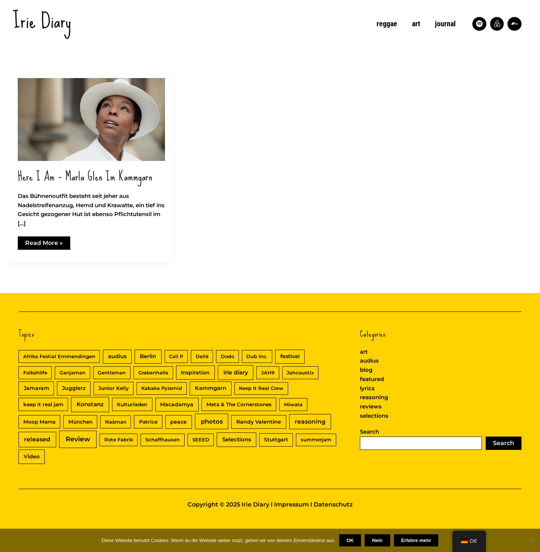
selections (374, 415)
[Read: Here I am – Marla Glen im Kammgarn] (91, 118)
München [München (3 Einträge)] (80, 422)
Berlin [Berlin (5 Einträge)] (148, 356)
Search (369, 431)
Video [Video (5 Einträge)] (32, 456)
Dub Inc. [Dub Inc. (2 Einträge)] (256, 356)
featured (372, 379)
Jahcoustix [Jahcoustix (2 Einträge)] (300, 373)
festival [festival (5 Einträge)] (290, 356)
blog (366, 369)
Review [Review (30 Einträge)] (77, 439)
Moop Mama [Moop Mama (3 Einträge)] (39, 422)
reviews (371, 406)
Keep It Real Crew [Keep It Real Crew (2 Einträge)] (261, 388)
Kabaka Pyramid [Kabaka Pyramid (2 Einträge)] (161, 388)
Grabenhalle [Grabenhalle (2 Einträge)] (153, 373)
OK (350, 540)
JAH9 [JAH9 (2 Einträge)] (267, 373)
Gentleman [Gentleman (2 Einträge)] (112, 373)
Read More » (44, 244)
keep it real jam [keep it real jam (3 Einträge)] (43, 404)
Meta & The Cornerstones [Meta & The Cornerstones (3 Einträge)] (238, 404)
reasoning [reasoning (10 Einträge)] (310, 421)
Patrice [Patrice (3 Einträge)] (148, 422)
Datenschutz (333, 504)
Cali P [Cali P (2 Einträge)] (176, 356)
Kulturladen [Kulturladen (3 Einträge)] (132, 404)
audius (369, 360)
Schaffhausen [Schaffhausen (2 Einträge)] (162, 439)
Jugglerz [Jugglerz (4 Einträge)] (73, 388)
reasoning (374, 397)
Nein (377, 540)
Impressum (291, 504)
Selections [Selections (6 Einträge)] (236, 439)
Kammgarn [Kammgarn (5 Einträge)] (210, 388)
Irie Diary (42, 20)
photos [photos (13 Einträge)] (212, 421)
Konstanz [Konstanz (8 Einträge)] (90, 404)
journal (445, 23)
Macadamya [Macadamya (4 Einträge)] (176, 404)
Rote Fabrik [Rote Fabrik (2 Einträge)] (118, 439)
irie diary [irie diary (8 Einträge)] (235, 372)
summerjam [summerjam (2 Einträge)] (316, 439)
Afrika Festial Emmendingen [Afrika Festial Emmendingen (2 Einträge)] (59, 356)
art (416, 23)
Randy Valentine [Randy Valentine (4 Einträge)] (258, 421)
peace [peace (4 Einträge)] (178, 421)
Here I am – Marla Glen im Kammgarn (85, 177)
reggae (387, 23)
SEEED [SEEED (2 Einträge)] (200, 439)
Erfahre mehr (416, 540)
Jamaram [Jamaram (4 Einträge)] (36, 388)
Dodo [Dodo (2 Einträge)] (227, 356)
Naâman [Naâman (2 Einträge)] (115, 422)
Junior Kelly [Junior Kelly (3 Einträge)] (113, 388)
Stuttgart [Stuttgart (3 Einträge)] (276, 439)
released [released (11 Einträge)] (37, 439)
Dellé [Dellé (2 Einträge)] (202, 356)
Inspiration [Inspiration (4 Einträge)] (195, 372)
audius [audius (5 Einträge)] (117, 356)
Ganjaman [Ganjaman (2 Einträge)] (72, 373)
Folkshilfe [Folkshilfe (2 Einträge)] (35, 373)
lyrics (367, 388)
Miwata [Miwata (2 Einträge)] (293, 404)
